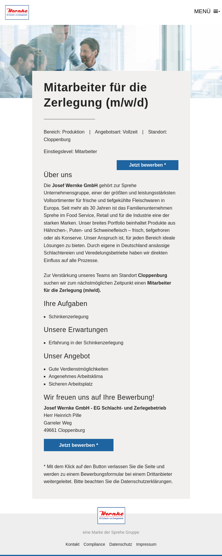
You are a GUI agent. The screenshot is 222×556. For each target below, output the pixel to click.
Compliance (94, 544)
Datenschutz (120, 544)
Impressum (146, 544)
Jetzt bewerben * (147, 164)
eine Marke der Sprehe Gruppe (111, 532)
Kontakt (72, 544)
